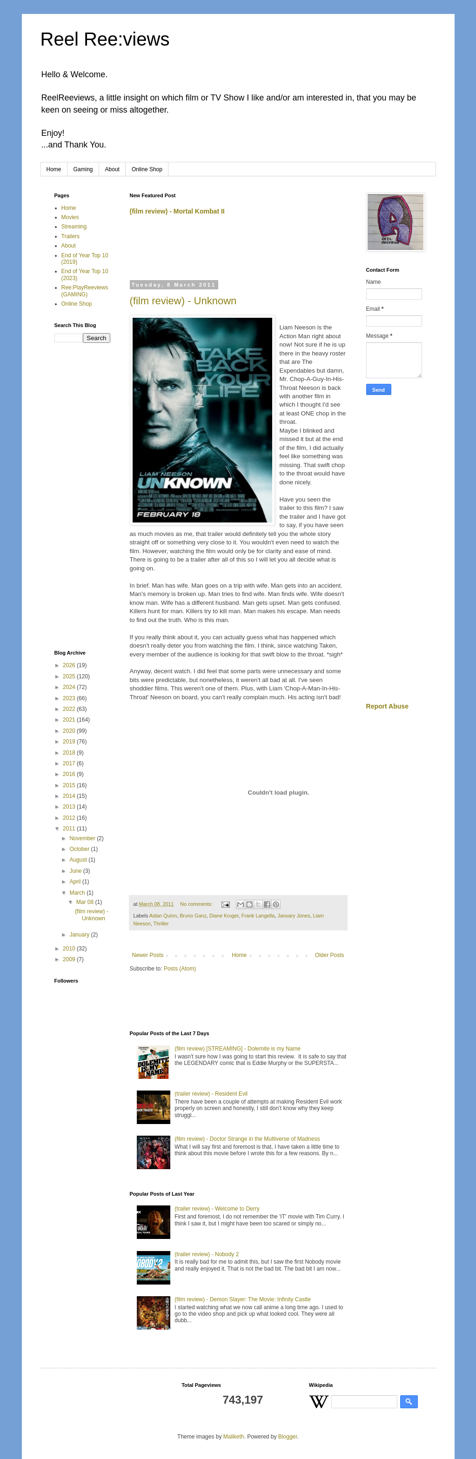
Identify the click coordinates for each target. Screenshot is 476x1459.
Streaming (74, 226)
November (83, 838)
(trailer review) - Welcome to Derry (216, 1208)
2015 (70, 785)
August (78, 860)
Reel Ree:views (105, 39)
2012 (70, 818)
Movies (70, 217)
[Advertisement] (239, 252)
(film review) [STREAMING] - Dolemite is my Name (237, 1048)
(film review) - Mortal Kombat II (177, 211)
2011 (70, 828)
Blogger (287, 1436)
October (80, 849)
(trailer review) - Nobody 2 (206, 1254)
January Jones (293, 915)
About (112, 169)
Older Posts (329, 955)
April (75, 881)
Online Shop (147, 169)
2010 (70, 948)
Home (54, 169)
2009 (70, 959)
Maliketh (233, 1436)
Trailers (70, 236)
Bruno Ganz (193, 915)
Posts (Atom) (180, 968)
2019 (70, 741)
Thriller (161, 923)
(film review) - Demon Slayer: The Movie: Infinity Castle (242, 1299)
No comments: (197, 904)
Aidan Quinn (163, 915)
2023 (70, 698)
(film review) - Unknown (183, 301)
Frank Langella (258, 915)
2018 (70, 753)
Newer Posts (148, 955)
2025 (70, 676)
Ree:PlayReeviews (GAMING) (84, 290)
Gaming (83, 169)
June (76, 871)
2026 (70, 665)
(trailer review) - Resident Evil (211, 1094)
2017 (70, 763)
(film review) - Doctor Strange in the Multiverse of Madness (247, 1139)
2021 (70, 719)
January (80, 934)
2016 (70, 774)
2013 (70, 806)
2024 (70, 687)
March (78, 893)
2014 (70, 796)
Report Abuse (387, 706)
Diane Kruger (224, 915)
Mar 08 (85, 902)
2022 (70, 709)
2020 (70, 731)
